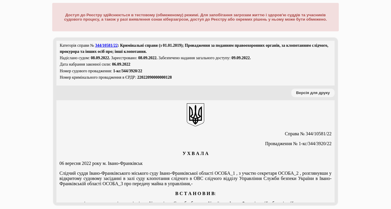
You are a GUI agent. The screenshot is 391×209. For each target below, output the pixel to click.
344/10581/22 (106, 45)
